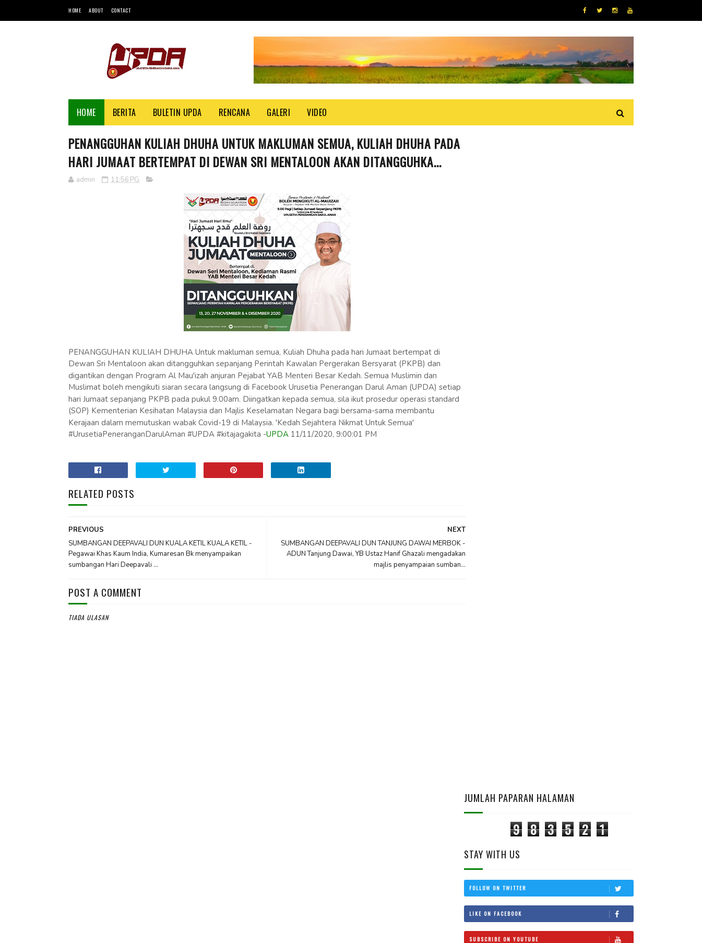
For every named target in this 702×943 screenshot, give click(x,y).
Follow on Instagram (551, 307)
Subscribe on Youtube (551, 281)
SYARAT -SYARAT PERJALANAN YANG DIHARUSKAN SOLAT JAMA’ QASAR (578, 618)
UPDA (328, 454)
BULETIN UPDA (177, 112)
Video (317, 112)
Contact (121, 10)
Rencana (235, 112)
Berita (124, 112)
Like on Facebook (551, 256)
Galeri (279, 112)
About (96, 10)
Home (74, 10)
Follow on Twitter (551, 230)
